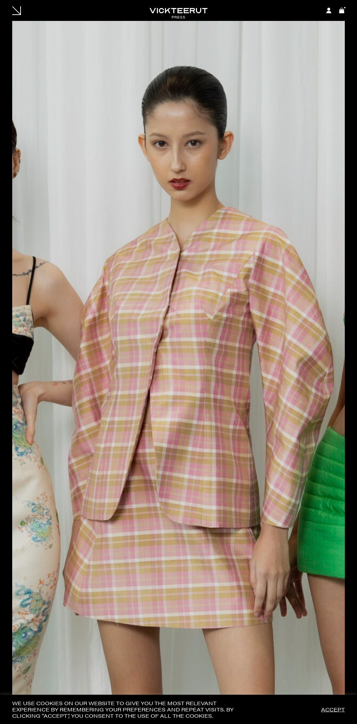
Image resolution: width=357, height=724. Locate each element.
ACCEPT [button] (333, 709)
